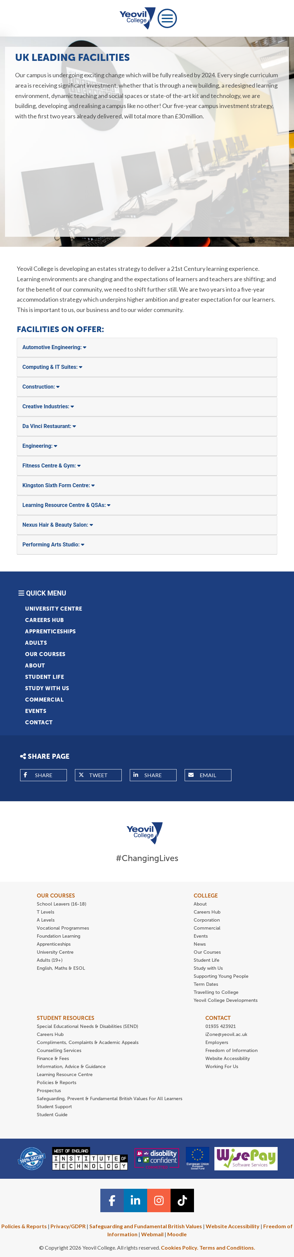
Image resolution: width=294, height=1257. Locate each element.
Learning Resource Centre (65, 1074)
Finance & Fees (53, 1058)
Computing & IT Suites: (52, 367)
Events (35, 711)
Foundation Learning (58, 936)
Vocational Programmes (63, 928)
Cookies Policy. (179, 1247)
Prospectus (49, 1090)
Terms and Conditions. (227, 1247)
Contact (39, 722)
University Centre (53, 609)
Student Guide (52, 1115)
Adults (36, 643)
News (200, 944)
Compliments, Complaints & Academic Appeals (87, 1042)
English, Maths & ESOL (61, 968)
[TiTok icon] (182, 1200)
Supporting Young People (221, 976)
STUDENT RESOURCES (65, 1018)
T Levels (45, 912)
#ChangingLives (147, 858)
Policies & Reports (56, 1082)
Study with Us (47, 688)
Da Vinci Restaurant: (49, 426)
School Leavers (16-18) (61, 904)
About (35, 665)
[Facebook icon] (112, 1200)
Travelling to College (216, 992)
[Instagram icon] (159, 1200)
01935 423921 (220, 1026)
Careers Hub (44, 620)
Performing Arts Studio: (53, 544)
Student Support (54, 1107)
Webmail (152, 1234)
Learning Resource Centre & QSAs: (66, 505)
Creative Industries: (48, 406)
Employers (216, 1042)
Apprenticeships (50, 631)
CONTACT (218, 1018)
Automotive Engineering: (54, 347)
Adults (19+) (50, 960)
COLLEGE (206, 896)
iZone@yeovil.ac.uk (226, 1034)
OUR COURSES (56, 896)
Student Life (44, 677)
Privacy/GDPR (68, 1226)
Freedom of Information (231, 1050)
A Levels (46, 920)
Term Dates (206, 984)
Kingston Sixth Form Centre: (58, 485)
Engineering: (39, 446)
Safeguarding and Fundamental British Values (145, 1226)
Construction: (41, 387)
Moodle (177, 1234)
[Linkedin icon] (135, 1200)
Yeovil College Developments (226, 1000)
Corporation (207, 920)
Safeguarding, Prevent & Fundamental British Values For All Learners (110, 1099)
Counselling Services (59, 1050)
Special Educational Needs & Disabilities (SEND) (87, 1026)
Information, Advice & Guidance (71, 1066)
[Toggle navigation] (167, 18)
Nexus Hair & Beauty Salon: (57, 525)
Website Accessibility (227, 1058)
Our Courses (45, 654)
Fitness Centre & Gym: (51, 465)
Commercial (44, 700)
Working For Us (221, 1066)
